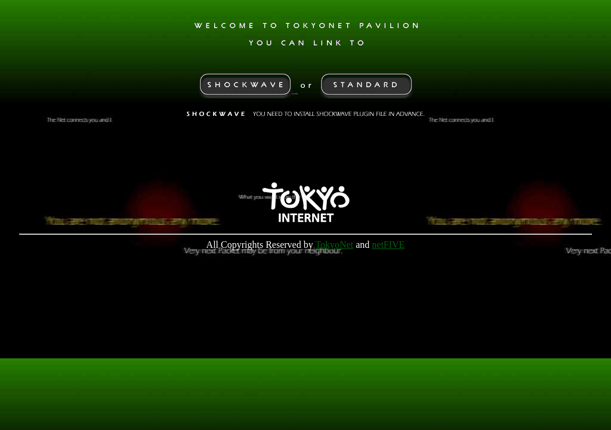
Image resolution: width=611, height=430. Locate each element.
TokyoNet (334, 253)
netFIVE (388, 253)
